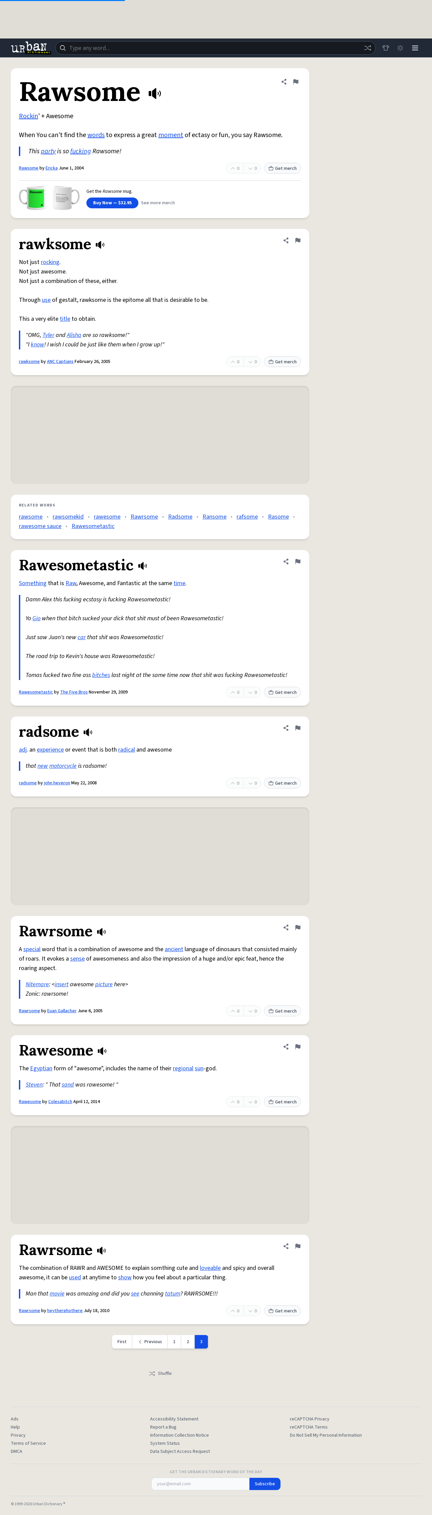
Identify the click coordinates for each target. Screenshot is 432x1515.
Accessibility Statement (174, 1419)
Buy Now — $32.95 (112, 203)
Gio (36, 618)
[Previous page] (150, 1342)
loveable (210, 1268)
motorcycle (63, 766)
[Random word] (367, 48)
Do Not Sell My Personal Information (326, 1435)
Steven (34, 1084)
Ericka (52, 168)
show (125, 1277)
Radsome (180, 517)
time (179, 583)
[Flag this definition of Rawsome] (295, 81)
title (65, 319)
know (37, 344)
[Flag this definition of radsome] (297, 728)
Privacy (18, 1435)
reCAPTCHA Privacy (309, 1419)
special (31, 949)
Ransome (214, 517)
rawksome (29, 361)
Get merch (282, 168)
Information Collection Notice (179, 1435)
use (46, 300)
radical (126, 750)
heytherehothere (65, 1310)
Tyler (48, 335)
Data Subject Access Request (180, 1451)
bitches (101, 675)
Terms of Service (28, 1443)
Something (33, 583)
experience (50, 750)
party (48, 151)
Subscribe (265, 1484)
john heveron (57, 783)
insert (62, 984)
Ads (15, 1419)
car (82, 637)
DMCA (16, 1451)
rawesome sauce (40, 526)
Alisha (74, 335)
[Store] (385, 48)
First (122, 1341)
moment (170, 135)
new (42, 766)
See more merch (158, 203)
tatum (172, 1293)
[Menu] (415, 48)
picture (104, 984)
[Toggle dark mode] (400, 48)
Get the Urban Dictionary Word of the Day (216, 1472)
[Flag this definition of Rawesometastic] (297, 561)
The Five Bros (74, 692)
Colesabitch (60, 1101)
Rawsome (28, 168)
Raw (70, 583)
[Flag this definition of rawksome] (297, 240)
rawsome (31, 517)
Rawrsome (144, 517)
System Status (165, 1443)
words (96, 135)
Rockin (28, 116)
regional (183, 1068)
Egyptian (41, 1068)
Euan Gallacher (62, 1011)
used (75, 1277)
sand (68, 1084)
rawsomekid (68, 517)
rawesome (107, 517)
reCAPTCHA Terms (309, 1427)
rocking (50, 262)
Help (15, 1427)
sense (77, 959)
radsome (28, 783)
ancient (174, 949)
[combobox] (215, 48)
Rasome (278, 517)
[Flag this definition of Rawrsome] (297, 927)
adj (23, 750)
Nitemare (37, 984)
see (135, 1293)
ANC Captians (60, 361)
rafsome (247, 517)
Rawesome (30, 1101)
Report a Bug (163, 1427)
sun (199, 1068)
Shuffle (160, 1373)
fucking (80, 151)
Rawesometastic (93, 526)
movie (57, 1293)
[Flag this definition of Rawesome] (297, 1046)
